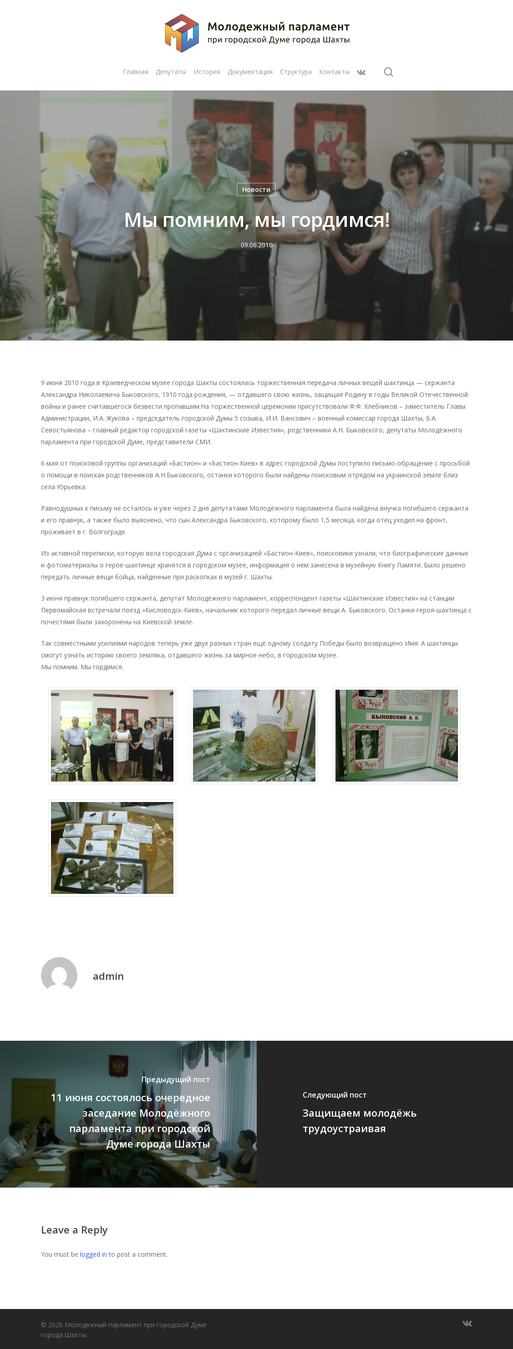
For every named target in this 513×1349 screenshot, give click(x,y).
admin (108, 976)
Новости (256, 189)
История (206, 76)
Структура (296, 76)
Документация (250, 76)
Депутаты (171, 76)
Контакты (334, 76)
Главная (135, 76)
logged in (93, 1254)
